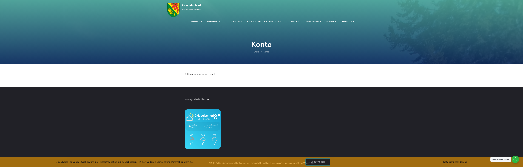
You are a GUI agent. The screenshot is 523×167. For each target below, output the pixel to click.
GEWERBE (235, 21)
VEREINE (330, 21)
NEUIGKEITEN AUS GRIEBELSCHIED (264, 21)
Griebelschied (191, 5)
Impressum (347, 21)
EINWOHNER (312, 21)
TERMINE (294, 21)
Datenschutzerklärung (455, 161)
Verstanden (318, 162)
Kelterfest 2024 (215, 21)
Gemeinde (195, 21)
